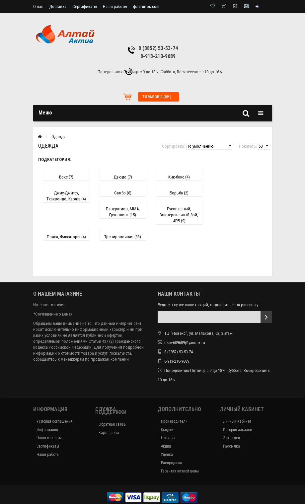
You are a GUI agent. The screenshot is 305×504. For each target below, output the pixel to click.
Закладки (231, 438)
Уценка (167, 454)
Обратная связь (112, 424)
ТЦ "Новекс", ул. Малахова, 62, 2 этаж (195, 333)
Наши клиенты (49, 438)
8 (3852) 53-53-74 (158, 48)
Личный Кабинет (237, 421)
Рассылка (231, 446)
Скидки (167, 429)
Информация (47, 429)
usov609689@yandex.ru (184, 342)
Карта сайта (109, 432)
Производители (174, 421)
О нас (38, 6)
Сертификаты (84, 6)
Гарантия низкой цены (180, 471)
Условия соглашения (55, 421)
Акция (166, 446)
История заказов (237, 429)
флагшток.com (146, 6)
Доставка (57, 6)
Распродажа (171, 463)
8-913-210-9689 (158, 56)
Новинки (168, 438)
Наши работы (115, 6)
